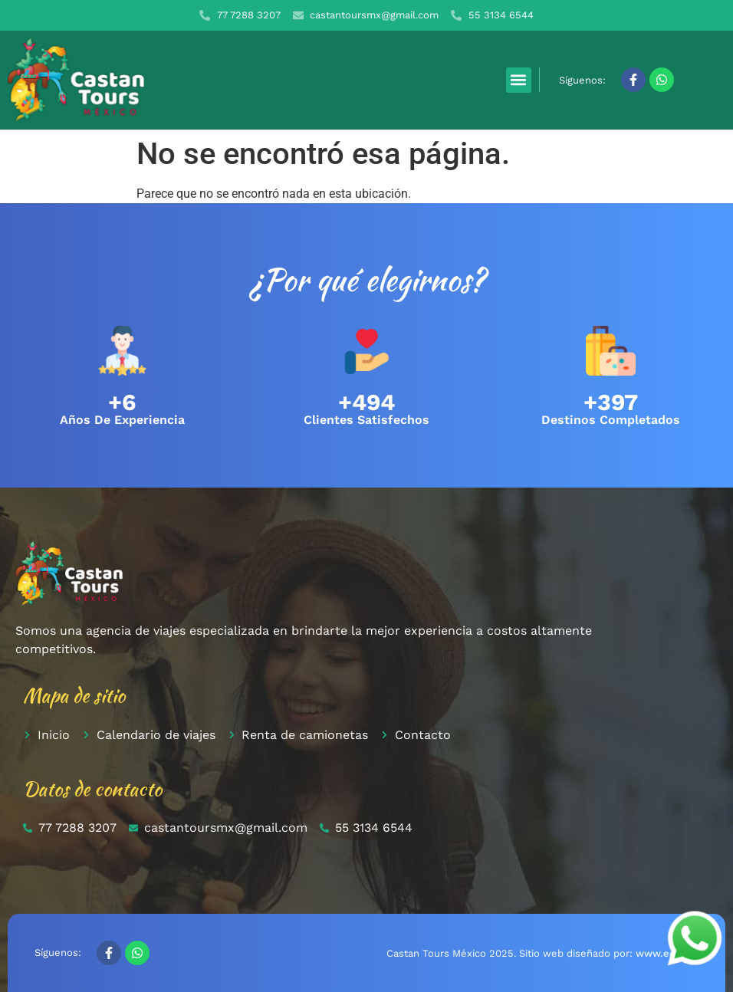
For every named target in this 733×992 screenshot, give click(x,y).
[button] (518, 80)
